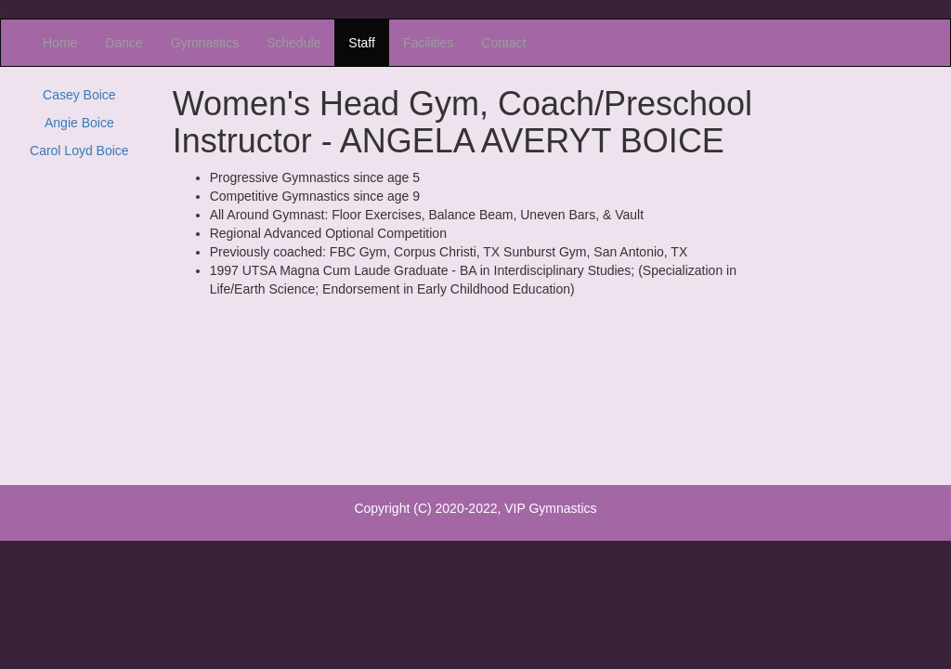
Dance (123, 42)
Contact (503, 42)
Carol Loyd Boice (79, 150)
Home (60, 42)
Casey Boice (79, 94)
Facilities (428, 42)
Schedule (293, 42)
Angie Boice (79, 122)
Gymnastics (205, 42)
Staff (361, 42)
